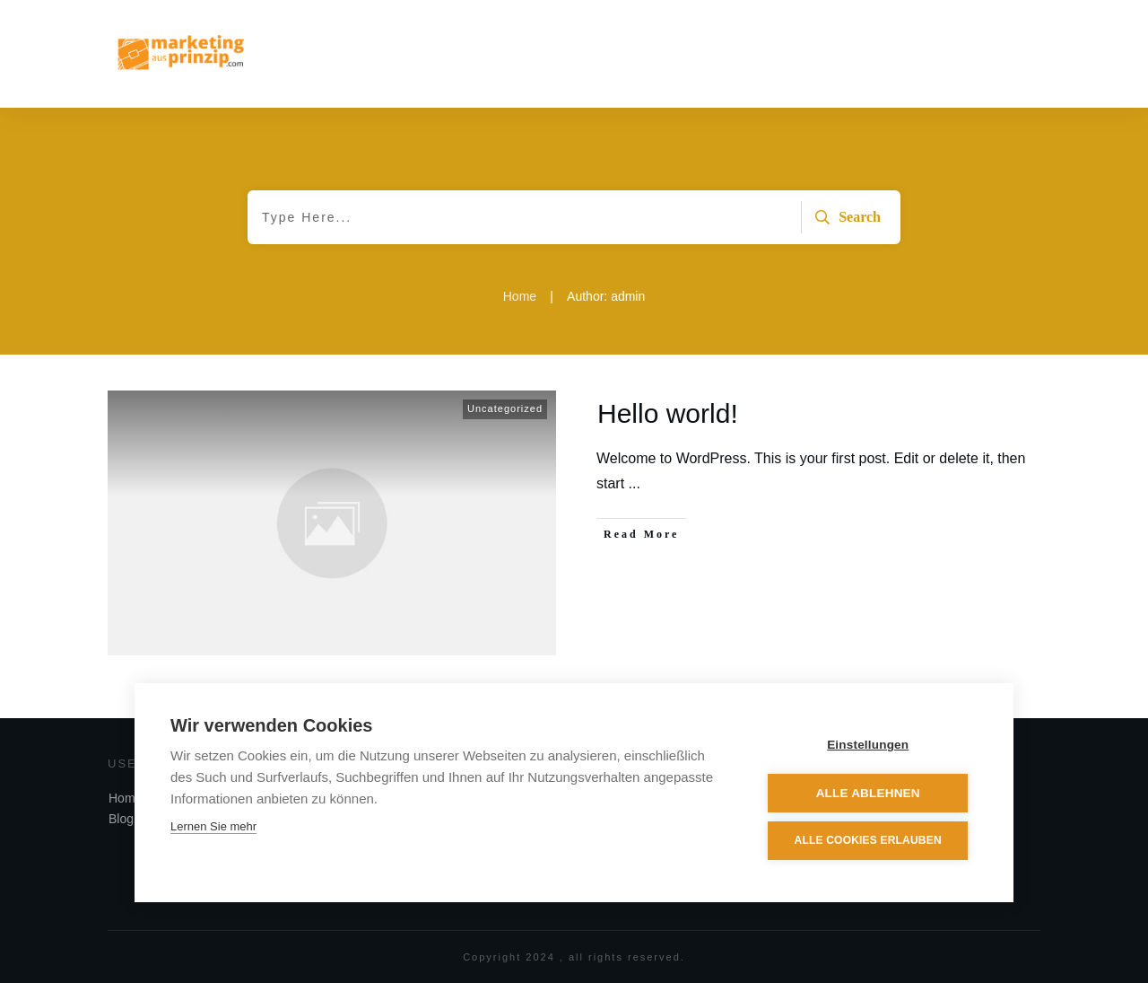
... (634, 483)
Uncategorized (505, 408)
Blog (121, 819)
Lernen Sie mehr (213, 827)
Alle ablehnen (869, 793)
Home (125, 798)
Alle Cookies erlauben (869, 841)
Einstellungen (869, 745)
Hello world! (667, 413)
